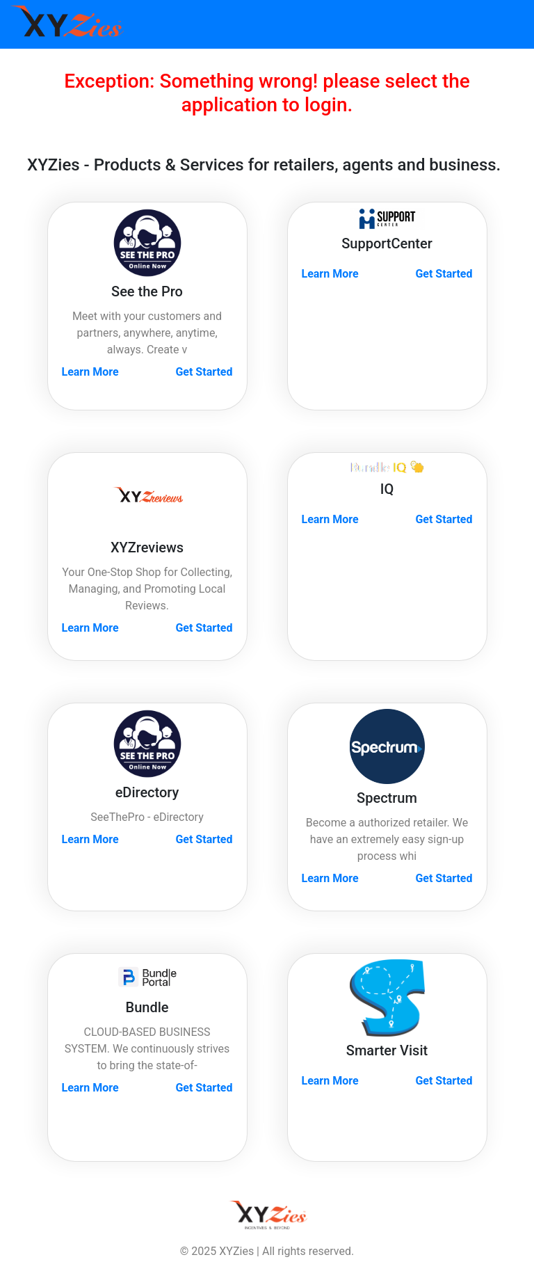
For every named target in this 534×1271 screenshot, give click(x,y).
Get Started (203, 371)
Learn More (90, 371)
